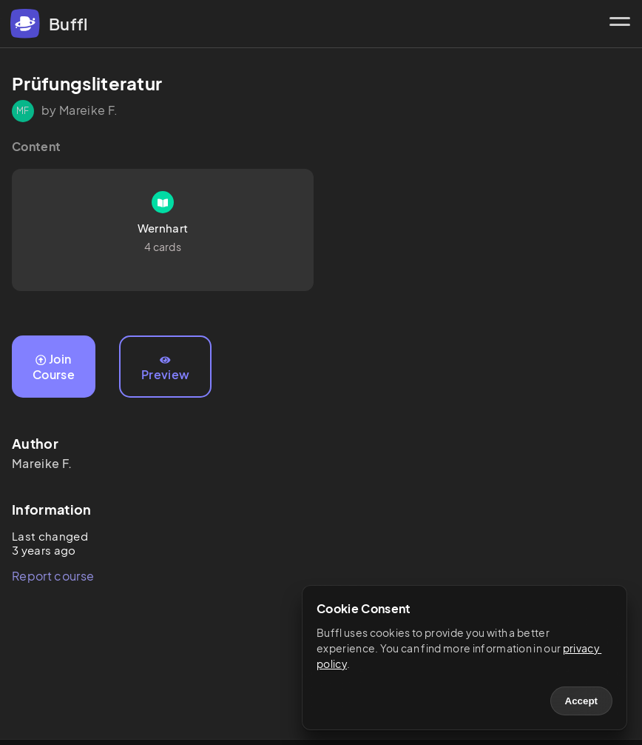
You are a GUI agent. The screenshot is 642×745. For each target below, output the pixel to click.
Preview (165, 369)
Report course (53, 576)
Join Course (54, 366)
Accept (581, 700)
